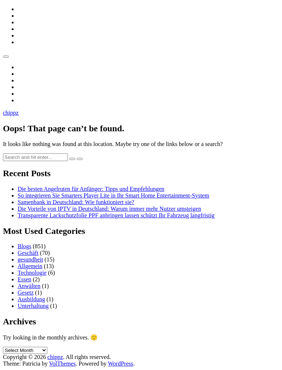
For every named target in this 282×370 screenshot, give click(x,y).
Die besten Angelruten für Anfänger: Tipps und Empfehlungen (91, 189)
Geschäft (28, 253)
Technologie (32, 273)
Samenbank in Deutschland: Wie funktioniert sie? (76, 202)
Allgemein (30, 266)
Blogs (24, 246)
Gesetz (26, 292)
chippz (11, 113)
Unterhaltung (33, 306)
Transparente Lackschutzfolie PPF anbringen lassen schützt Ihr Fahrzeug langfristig (116, 215)
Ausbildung (31, 299)
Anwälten (29, 286)
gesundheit (30, 259)
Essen (24, 279)
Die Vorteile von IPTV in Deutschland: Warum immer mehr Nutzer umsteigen (109, 209)
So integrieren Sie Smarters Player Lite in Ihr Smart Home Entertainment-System (113, 195)
